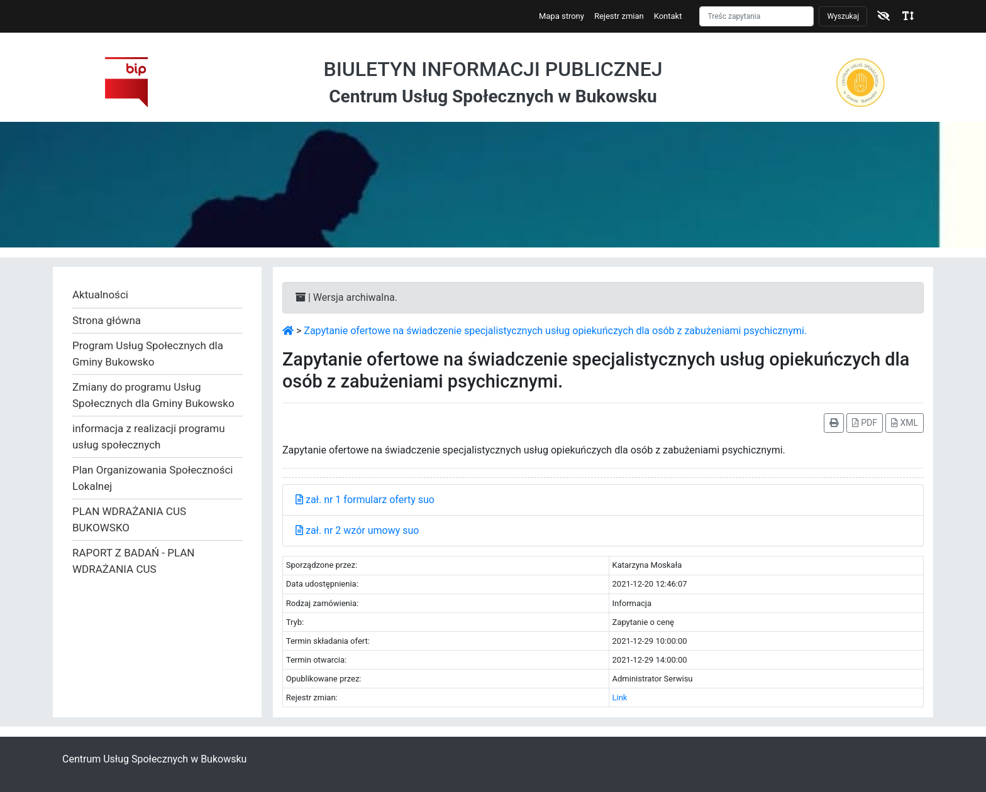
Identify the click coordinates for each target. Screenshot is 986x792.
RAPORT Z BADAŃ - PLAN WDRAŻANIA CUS (133, 560)
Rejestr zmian (619, 16)
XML (904, 423)
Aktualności (100, 294)
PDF (864, 423)
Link (620, 697)
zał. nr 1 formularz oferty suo (365, 500)
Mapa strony (561, 16)
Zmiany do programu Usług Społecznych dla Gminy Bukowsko (153, 395)
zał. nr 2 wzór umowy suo (357, 530)
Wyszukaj (843, 16)
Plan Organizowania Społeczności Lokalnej (152, 478)
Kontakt (668, 16)
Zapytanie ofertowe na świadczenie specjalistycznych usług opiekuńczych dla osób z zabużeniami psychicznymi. (555, 331)
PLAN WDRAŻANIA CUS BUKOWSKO (129, 519)
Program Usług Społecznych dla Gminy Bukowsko (147, 353)
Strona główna (106, 320)
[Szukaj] (756, 16)
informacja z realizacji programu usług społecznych (148, 436)
